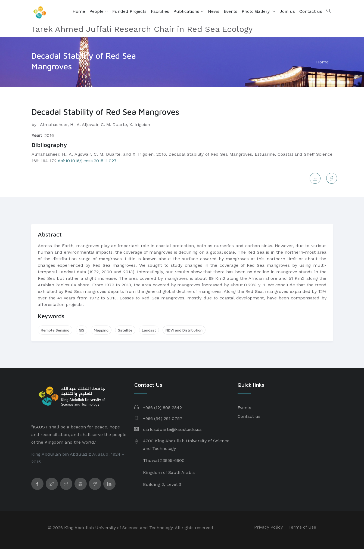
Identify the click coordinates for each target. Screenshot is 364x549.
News (213, 11)
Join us (287, 11)
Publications (188, 11)
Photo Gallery (256, 11)
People (98, 11)
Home (79, 11)
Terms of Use (302, 527)
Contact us (310, 11)
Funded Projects (129, 11)
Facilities (160, 11)
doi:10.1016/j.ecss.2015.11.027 (87, 160)
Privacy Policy (268, 527)
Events (230, 11)
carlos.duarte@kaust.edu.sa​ (172, 429)
